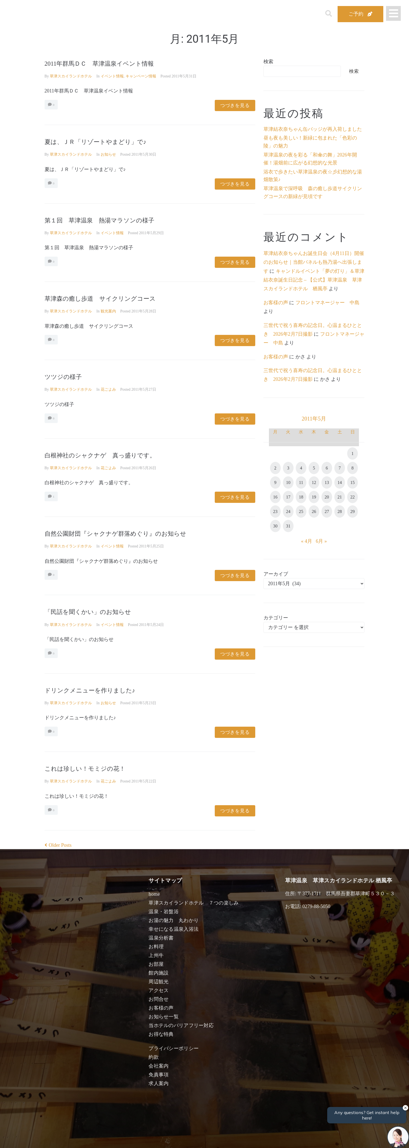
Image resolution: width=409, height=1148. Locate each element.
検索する (294, 1140)
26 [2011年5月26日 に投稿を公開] (314, 511)
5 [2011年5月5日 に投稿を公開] (314, 468)
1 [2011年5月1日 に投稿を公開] (353, 453)
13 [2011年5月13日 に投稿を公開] (326, 482)
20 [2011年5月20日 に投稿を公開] (326, 497)
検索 (268, 61)
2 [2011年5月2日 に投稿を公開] (275, 468)
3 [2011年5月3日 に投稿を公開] (288, 468)
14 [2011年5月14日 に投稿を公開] (340, 482)
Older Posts (58, 845)
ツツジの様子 (68, 376)
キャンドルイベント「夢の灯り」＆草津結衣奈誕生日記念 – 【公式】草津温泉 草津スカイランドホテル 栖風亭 (313, 280)
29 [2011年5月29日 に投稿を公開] (352, 511)
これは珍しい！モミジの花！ (96, 768)
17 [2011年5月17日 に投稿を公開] (288, 497)
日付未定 (160, 1138)
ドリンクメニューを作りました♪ (102, 690)
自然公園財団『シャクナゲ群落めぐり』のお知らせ (134, 533)
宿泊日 (75, 1137)
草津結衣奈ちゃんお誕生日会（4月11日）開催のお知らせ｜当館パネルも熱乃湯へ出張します (313, 262)
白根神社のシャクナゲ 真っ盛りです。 (115, 455)
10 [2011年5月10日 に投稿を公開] (288, 482)
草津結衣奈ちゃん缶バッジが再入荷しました (312, 129)
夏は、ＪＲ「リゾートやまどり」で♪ (113, 141)
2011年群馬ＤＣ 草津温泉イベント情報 (114, 63)
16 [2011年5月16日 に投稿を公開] (275, 497)
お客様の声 (275, 302)
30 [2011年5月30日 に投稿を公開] (275, 526)
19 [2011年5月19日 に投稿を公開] (314, 497)
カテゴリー (275, 618)
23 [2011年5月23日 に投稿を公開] (275, 511)
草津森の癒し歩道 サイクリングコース (115, 298)
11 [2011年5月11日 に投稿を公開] (301, 482)
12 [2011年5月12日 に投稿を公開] (314, 482)
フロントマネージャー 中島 (327, 302)
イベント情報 (112, 76)
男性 (184, 1137)
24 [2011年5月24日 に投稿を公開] (288, 511)
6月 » (321, 541)
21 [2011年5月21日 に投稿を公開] (340, 497)
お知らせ (108, 154)
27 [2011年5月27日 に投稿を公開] (326, 511)
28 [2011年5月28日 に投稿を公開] (340, 511)
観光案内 (108, 311)
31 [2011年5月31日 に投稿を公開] (288, 526)
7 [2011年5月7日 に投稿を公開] (340, 468)
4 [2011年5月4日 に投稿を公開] (301, 468)
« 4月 (306, 541)
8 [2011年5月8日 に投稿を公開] (353, 468)
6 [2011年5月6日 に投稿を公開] (327, 468)
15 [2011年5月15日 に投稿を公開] (352, 482)
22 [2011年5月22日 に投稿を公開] (352, 497)
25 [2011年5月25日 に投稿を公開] (301, 511)
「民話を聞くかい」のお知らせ (99, 611)
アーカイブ (275, 574)
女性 (232, 1137)
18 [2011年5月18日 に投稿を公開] (301, 497)
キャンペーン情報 (141, 76)
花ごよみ (108, 389)
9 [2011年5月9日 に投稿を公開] (275, 482)
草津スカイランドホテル (71, 76)
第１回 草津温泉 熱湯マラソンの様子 (114, 220)
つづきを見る (235, 105)
